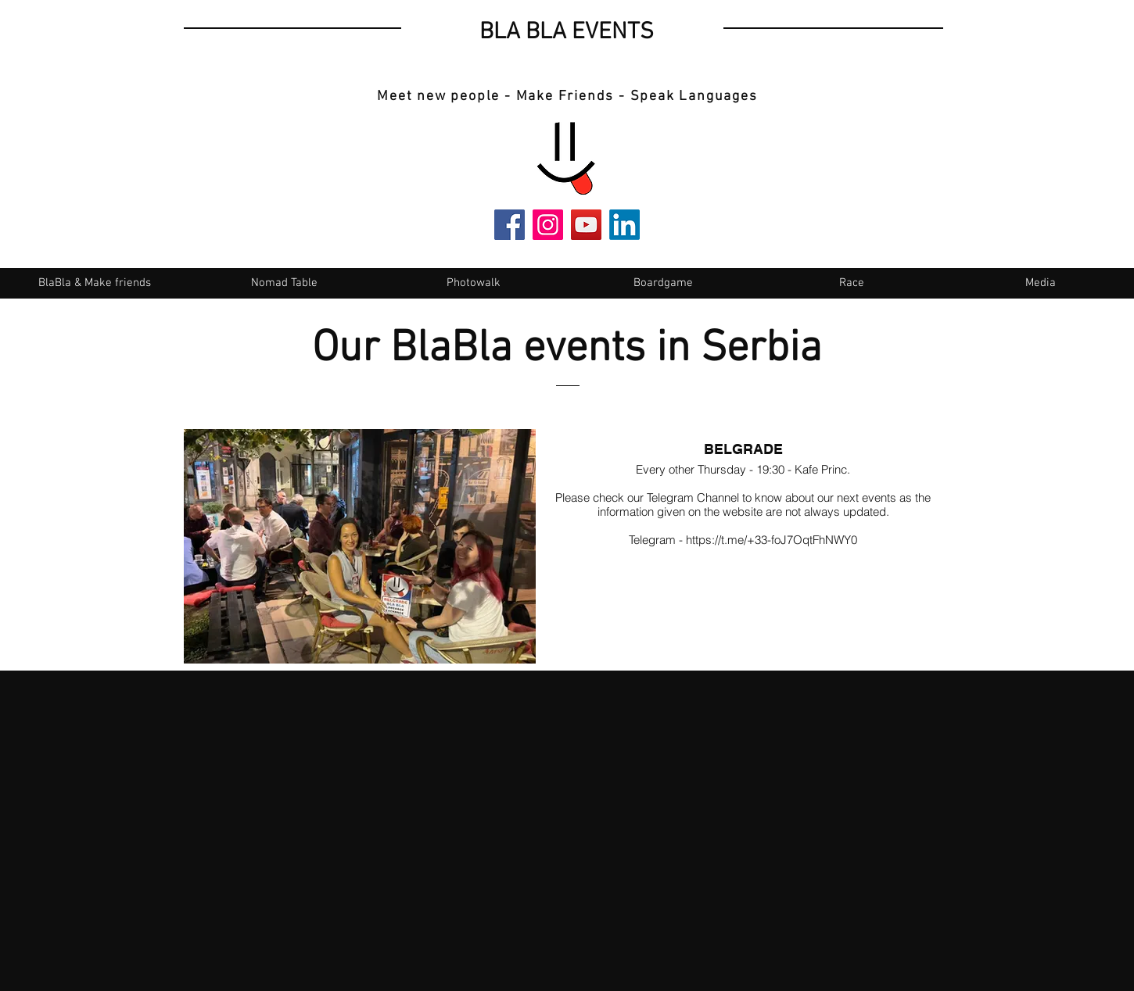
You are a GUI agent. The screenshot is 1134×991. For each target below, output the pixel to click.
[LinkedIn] (624, 224)
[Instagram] (548, 224)
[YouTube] (586, 224)
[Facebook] (509, 224)
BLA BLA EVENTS (566, 32)
